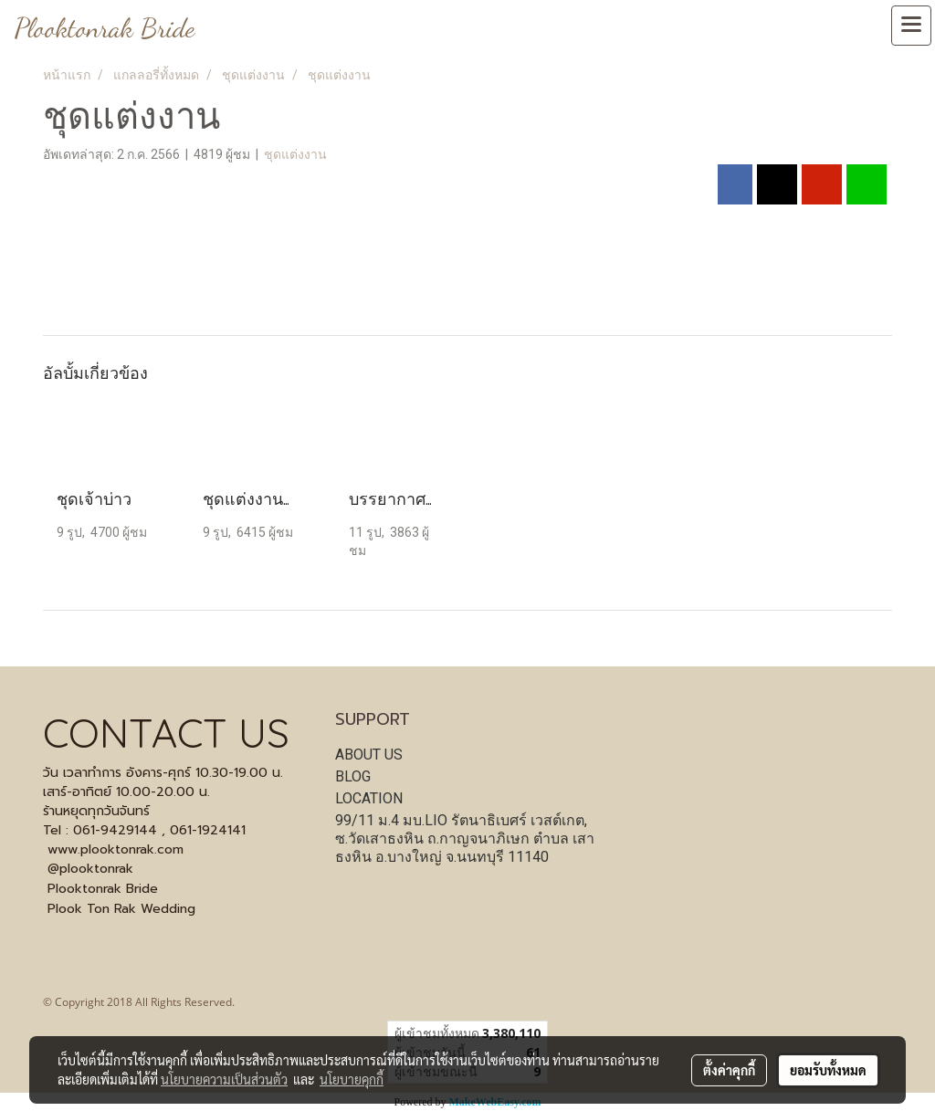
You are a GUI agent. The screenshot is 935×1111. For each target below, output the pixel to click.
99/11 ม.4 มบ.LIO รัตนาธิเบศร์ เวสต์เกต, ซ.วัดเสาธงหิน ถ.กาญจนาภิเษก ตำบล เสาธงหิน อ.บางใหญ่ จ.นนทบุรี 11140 (464, 838)
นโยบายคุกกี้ (351, 1079)
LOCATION (369, 798)
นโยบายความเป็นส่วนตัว (224, 1079)
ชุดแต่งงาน (295, 154)
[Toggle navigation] (911, 25)
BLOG (353, 776)
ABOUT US (369, 754)
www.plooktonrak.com (115, 849)
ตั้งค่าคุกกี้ (729, 1070)
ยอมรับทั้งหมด (828, 1070)
